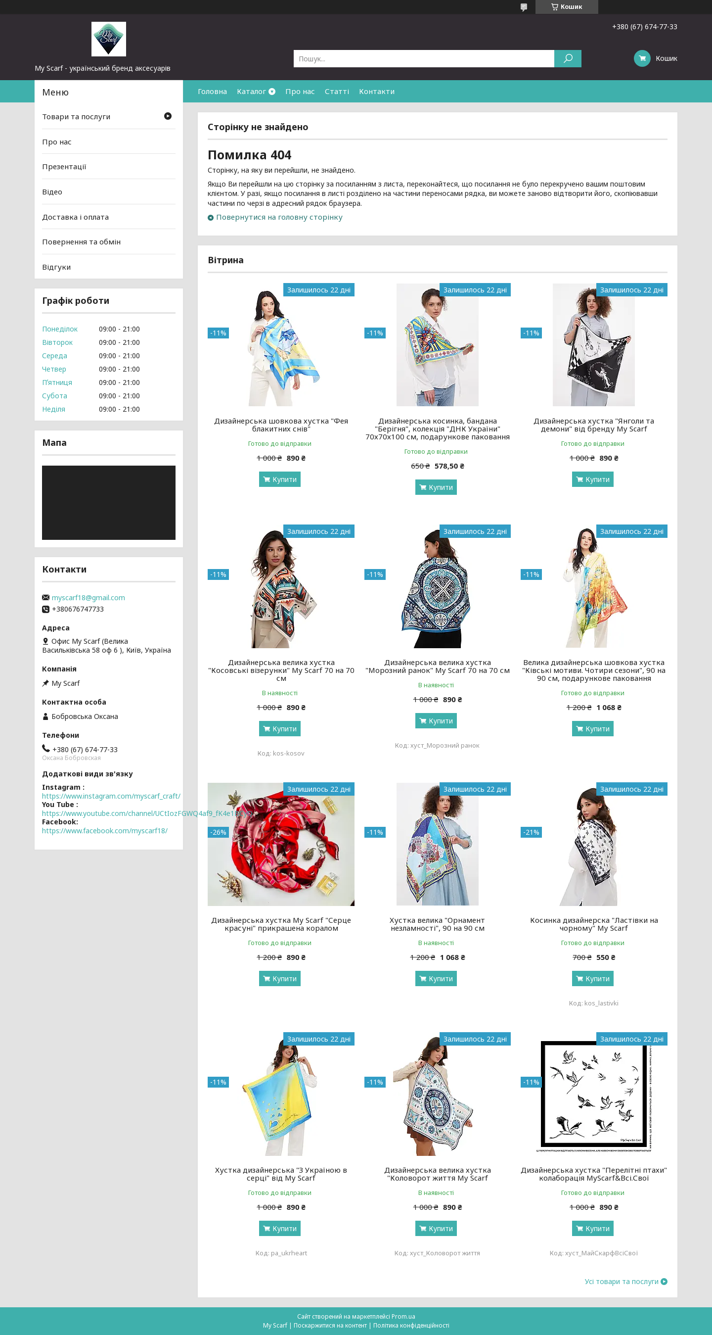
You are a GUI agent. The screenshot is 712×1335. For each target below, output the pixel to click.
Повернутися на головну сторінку (279, 217)
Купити (284, 479)
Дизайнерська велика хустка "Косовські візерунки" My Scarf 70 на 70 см (281, 670)
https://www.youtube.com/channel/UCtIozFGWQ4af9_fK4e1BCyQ (147, 813)
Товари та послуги (76, 116)
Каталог (251, 91)
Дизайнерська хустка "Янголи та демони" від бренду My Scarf (594, 424)
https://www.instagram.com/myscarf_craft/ (111, 796)
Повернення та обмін (81, 241)
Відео (52, 191)
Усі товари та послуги (622, 1281)
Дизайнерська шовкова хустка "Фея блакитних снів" (281, 424)
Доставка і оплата (75, 216)
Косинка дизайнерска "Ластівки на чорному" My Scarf (594, 924)
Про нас (300, 91)
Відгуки (56, 267)
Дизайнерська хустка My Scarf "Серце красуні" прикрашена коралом (281, 924)
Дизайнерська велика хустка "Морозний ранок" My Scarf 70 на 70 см (437, 666)
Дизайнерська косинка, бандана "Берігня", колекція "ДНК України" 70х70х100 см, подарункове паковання (437, 428)
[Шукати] (567, 58)
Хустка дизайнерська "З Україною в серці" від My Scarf (281, 1174)
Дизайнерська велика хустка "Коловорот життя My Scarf (437, 1174)
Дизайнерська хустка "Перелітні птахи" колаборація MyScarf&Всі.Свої (594, 1174)
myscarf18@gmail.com (88, 597)
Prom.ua (403, 1316)
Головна (212, 91)
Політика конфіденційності (411, 1325)
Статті (337, 91)
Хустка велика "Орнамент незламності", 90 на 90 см (437, 924)
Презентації (64, 166)
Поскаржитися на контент (330, 1325)
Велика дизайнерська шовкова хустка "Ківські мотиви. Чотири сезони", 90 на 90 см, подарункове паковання (594, 670)
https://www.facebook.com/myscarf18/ (105, 830)
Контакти (377, 91)
